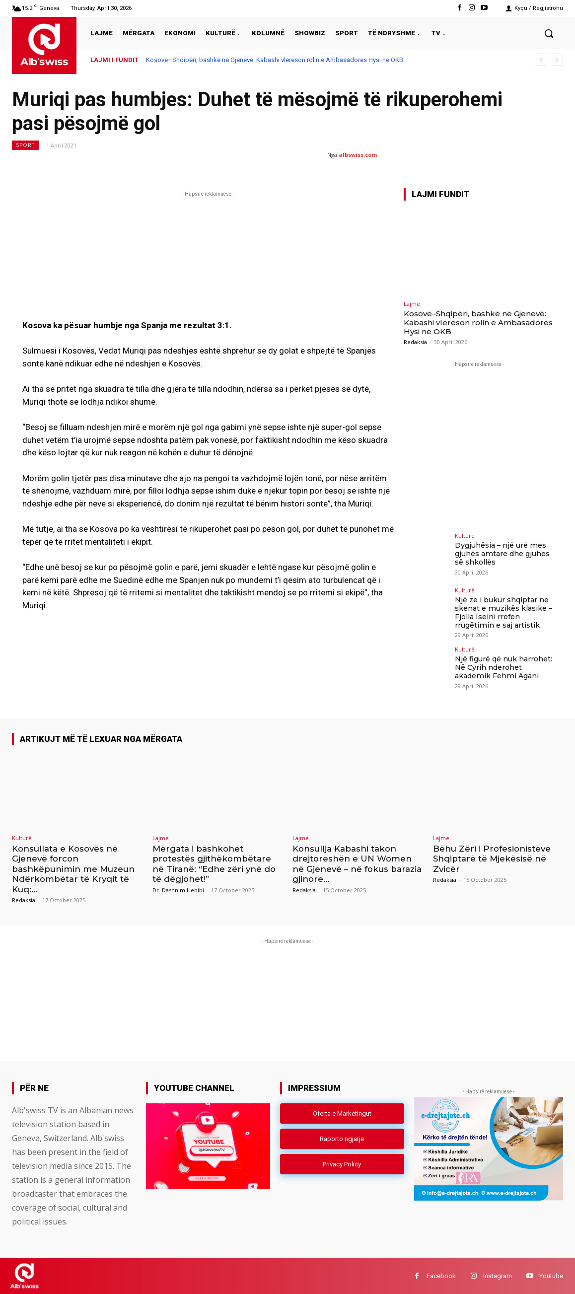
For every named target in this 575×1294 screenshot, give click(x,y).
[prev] (541, 60)
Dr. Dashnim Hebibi (178, 889)
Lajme (412, 303)
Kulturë (465, 535)
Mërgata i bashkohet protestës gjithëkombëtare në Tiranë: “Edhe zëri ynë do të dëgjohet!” (214, 864)
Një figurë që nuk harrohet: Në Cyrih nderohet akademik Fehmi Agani (503, 667)
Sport (25, 145)
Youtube (551, 1276)
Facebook (441, 1276)
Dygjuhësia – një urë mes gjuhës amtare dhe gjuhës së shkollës (502, 554)
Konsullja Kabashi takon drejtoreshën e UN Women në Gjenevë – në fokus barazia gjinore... (357, 864)
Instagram (497, 1276)
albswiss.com (358, 154)
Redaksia (415, 342)
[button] (548, 33)
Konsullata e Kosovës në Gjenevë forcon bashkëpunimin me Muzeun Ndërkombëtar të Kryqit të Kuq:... (73, 869)
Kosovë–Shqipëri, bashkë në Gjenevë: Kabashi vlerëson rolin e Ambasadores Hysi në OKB (274, 60)
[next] (557, 60)
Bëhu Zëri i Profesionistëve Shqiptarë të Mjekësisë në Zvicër (492, 859)
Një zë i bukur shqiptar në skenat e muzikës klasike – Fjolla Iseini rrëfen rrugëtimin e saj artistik (503, 612)
